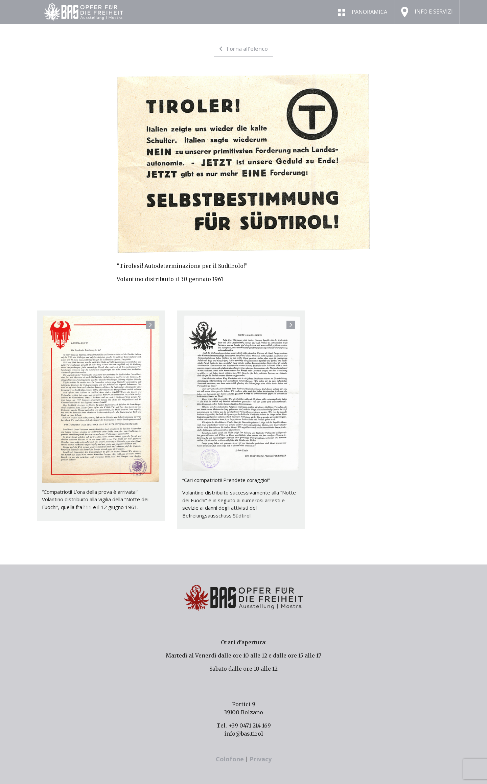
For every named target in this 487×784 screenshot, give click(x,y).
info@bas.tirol (243, 733)
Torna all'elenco (243, 48)
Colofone (231, 759)
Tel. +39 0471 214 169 (243, 725)
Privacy (261, 759)
